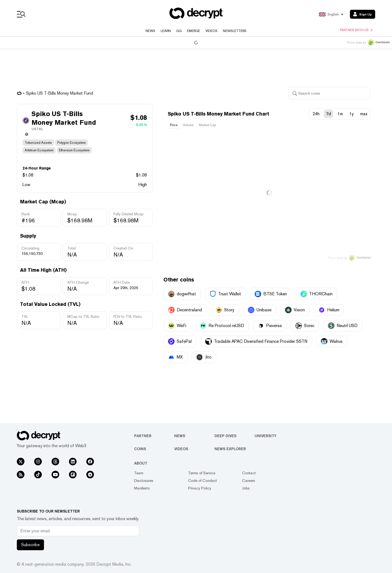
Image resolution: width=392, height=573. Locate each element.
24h (316, 113)
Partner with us (356, 30)
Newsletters (234, 31)
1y (351, 113)
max (363, 113)
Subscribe (30, 544)
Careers (248, 480)
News (150, 31)
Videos (211, 31)
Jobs (246, 488)
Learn (166, 31)
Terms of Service (201, 473)
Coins (140, 449)
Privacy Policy (199, 488)
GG (179, 31)
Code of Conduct (202, 480)
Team (138, 473)
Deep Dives (225, 436)
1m (340, 113)
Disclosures (143, 480)
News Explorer (230, 449)
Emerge (193, 31)
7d (328, 113)
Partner (142, 436)
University (265, 436)
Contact (249, 473)
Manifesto (142, 488)
